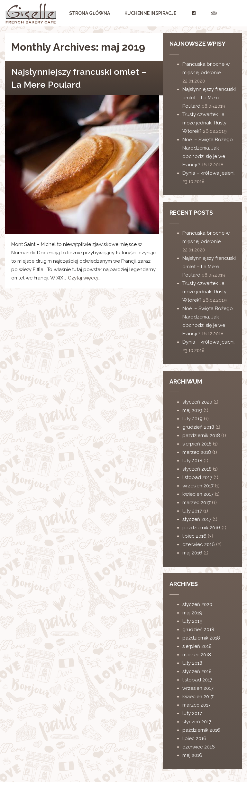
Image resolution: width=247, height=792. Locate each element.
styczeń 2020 (197, 402)
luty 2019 (192, 419)
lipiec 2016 (194, 536)
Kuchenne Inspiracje (150, 13)
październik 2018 (201, 435)
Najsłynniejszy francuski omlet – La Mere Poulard (209, 97)
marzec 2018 (196, 452)
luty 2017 (192, 511)
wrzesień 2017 (198, 486)
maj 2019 (192, 410)
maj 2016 (192, 553)
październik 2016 (201, 528)
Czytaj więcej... (84, 278)
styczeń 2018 (197, 469)
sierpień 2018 (197, 444)
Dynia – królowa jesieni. (208, 173)
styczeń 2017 (196, 519)
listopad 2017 (197, 477)
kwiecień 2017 (198, 494)
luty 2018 (192, 461)
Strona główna (89, 13)
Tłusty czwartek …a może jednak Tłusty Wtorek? (204, 123)
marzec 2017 (196, 502)
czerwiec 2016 (198, 544)
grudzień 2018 (198, 427)
